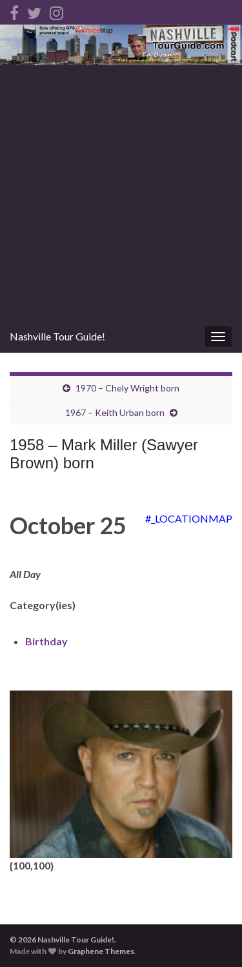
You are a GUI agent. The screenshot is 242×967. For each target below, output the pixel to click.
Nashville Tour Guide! (57, 336)
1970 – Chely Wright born (127, 387)
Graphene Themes (101, 951)
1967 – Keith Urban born (115, 412)
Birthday (46, 641)
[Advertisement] (121, 193)
